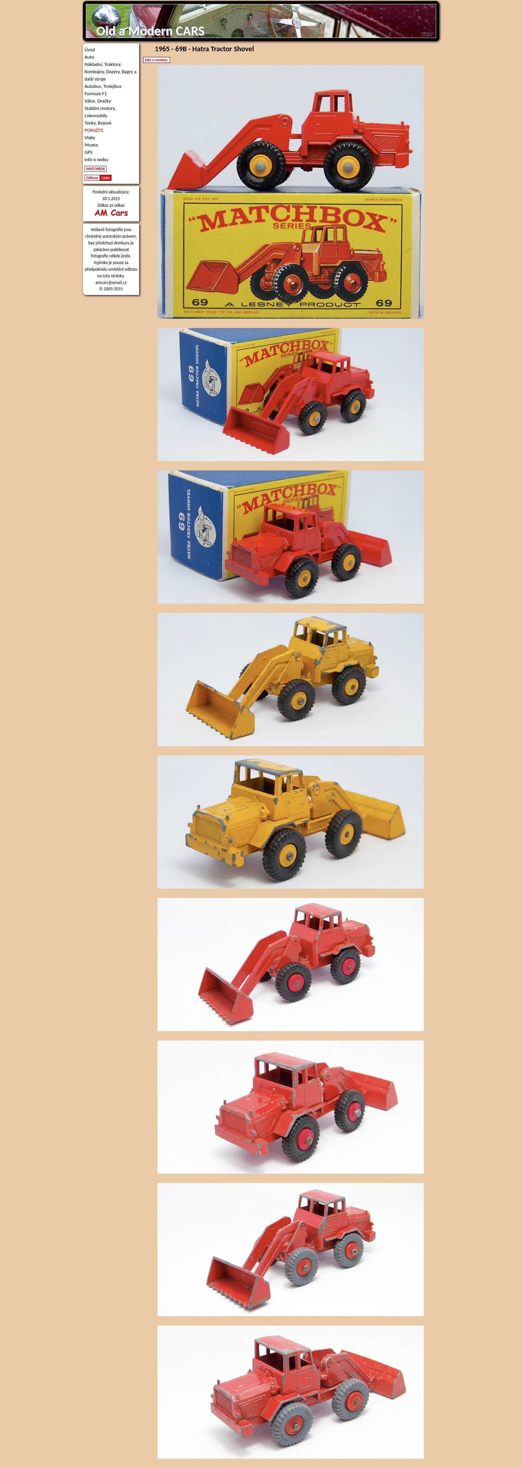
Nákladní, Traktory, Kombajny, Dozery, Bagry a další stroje (110, 71)
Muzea (91, 145)
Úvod (90, 50)
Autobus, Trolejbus (103, 86)
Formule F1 (96, 94)
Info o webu (96, 159)
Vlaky (90, 138)
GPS (89, 152)
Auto (89, 57)
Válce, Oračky (98, 101)
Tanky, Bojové (98, 123)
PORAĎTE (94, 130)
